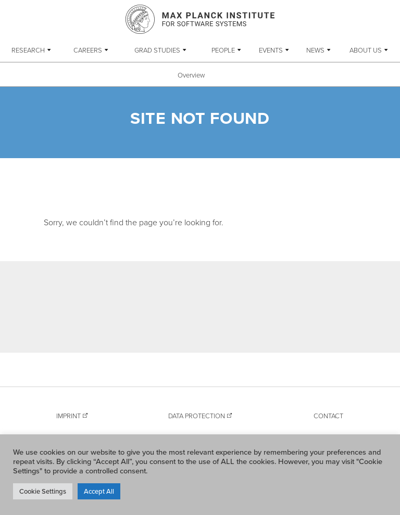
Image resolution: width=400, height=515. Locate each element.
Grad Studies (157, 50)
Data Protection (196, 415)
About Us (365, 50)
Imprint (68, 415)
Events (271, 50)
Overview (191, 75)
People (223, 50)
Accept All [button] (99, 491)
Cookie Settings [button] (42, 491)
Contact (328, 415)
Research (28, 50)
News (315, 50)
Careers (87, 50)
